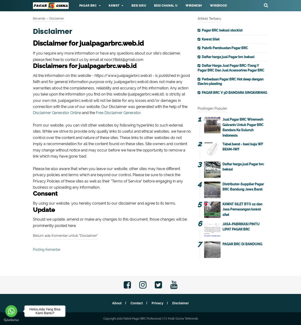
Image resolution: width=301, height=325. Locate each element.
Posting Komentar (46, 249)
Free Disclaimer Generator (118, 113)
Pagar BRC (87, 5)
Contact (137, 303)
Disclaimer (180, 303)
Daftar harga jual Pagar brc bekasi (228, 57)
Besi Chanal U (165, 5)
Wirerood (218, 5)
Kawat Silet (210, 39)
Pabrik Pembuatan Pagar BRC (225, 48)
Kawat (114, 5)
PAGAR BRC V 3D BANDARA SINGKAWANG (234, 93)
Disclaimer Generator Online (57, 113)
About (117, 303)
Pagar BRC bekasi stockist (222, 30)
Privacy (157, 303)
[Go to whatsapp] (11, 311)
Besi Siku (138, 5)
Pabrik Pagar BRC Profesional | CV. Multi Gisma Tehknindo (160, 318)
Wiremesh (194, 5)
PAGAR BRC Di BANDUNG (242, 244)
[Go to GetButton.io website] (11, 320)
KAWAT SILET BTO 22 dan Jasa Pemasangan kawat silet (242, 209)
